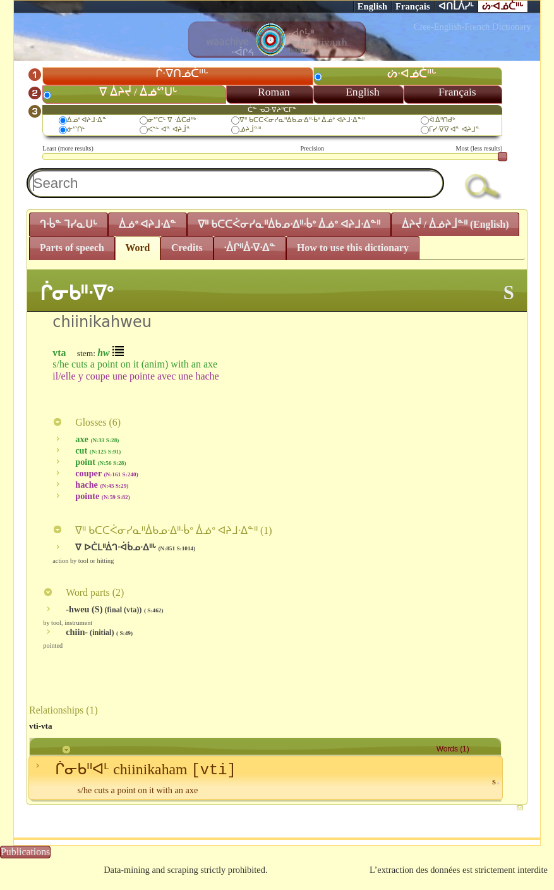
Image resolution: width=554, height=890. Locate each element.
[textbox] (236, 183)
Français (412, 6)
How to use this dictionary (353, 247)
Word (138, 247)
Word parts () (83, 592)
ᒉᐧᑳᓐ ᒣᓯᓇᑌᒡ (68, 224)
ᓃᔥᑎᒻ (76, 129)
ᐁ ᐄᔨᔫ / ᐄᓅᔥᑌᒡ (138, 91)
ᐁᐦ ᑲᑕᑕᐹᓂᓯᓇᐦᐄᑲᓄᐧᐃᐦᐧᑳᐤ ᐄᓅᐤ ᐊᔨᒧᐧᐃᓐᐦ (301, 119)
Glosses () (86, 422)
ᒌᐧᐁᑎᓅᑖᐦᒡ (181, 73)
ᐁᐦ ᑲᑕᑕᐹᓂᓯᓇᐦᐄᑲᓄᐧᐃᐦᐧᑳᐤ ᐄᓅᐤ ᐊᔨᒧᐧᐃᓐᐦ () (162, 530)
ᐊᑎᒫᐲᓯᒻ (456, 6)
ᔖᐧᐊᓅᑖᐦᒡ (503, 6)
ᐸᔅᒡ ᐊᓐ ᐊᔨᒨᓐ (169, 129)
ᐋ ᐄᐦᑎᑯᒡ (442, 119)
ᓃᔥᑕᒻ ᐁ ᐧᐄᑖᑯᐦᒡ (172, 119)
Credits (187, 247)
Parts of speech (72, 247)
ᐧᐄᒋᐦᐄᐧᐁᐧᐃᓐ (249, 247)
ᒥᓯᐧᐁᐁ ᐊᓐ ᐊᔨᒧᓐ (455, 129)
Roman (274, 91)
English (372, 6)
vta (59, 352)
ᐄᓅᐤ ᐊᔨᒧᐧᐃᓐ (87, 119)
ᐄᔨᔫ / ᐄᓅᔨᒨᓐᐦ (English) (455, 224)
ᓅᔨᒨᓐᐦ (250, 129)
